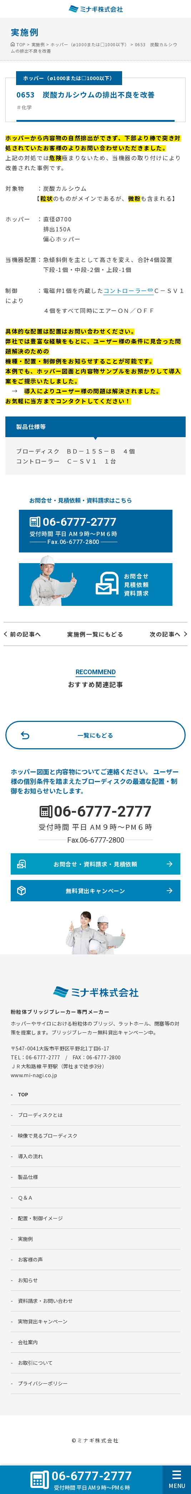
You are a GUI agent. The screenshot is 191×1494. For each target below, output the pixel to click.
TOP (23, 1094)
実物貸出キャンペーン (42, 1321)
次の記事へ (165, 634)
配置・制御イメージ (40, 1218)
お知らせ (28, 1280)
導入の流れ (30, 1156)
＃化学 (24, 107)
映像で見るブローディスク (47, 1135)
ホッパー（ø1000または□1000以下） (69, 78)
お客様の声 (30, 1259)
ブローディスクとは (40, 1114)
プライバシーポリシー (43, 1383)
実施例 (25, 1238)
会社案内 (28, 1342)
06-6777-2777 (103, 811)
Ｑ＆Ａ (25, 1197)
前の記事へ (25, 634)
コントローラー (125, 290)
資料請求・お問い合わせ (45, 1300)
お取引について (35, 1362)
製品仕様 (28, 1176)
